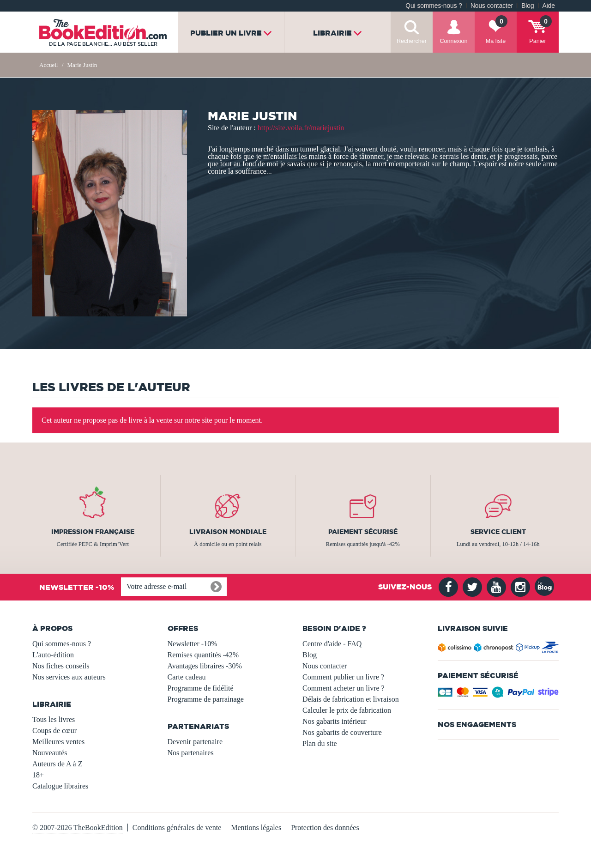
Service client (498, 531)
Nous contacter (491, 5)
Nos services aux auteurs (69, 677)
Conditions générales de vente (177, 827)
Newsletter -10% (192, 644)
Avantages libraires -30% (205, 666)
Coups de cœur (54, 730)
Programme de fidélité (201, 688)
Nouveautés (49, 753)
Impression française (92, 531)
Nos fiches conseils (61, 666)
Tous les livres (53, 719)
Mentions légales (256, 827)
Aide (549, 5)
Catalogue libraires (60, 786)
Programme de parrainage (206, 699)
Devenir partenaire (195, 742)
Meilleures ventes (58, 742)
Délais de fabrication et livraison (350, 699)
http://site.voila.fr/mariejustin (301, 128)
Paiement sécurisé (363, 531)
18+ (38, 775)
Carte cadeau (187, 677)
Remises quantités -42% (203, 655)
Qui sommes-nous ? (433, 5)
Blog (527, 5)
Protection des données (325, 827)
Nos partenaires (191, 753)
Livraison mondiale (227, 531)
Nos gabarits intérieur (334, 721)
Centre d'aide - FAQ (332, 644)
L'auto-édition (53, 655)
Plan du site (319, 743)
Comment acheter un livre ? (343, 688)
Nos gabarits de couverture (342, 732)
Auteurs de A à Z (57, 764)
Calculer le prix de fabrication (346, 710)
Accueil (48, 64)
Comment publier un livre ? (343, 677)
